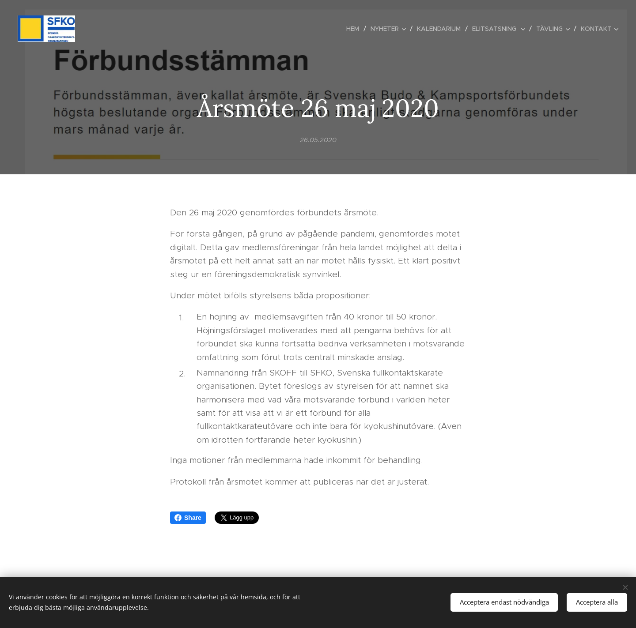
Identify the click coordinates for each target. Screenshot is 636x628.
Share (187, 517)
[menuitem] (355, 29)
